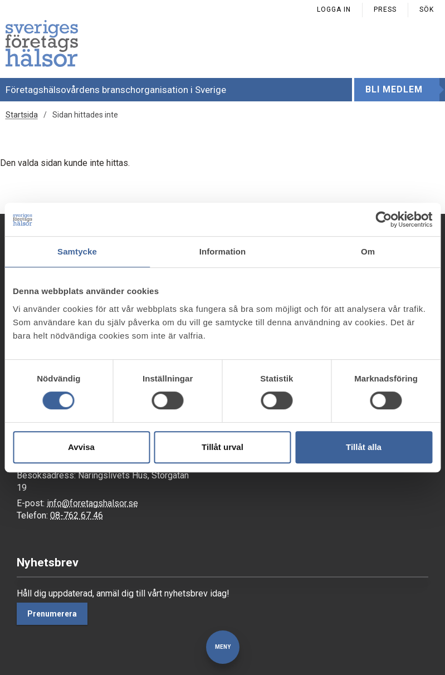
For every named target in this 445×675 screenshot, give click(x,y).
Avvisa (81, 447)
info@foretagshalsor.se (92, 503)
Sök (426, 9)
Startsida (22, 114)
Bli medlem (394, 89)
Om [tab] (368, 251)
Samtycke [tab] (77, 251)
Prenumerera (52, 613)
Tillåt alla (364, 447)
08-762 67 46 (76, 515)
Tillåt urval (222, 447)
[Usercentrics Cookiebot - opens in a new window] (383, 219)
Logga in (334, 9)
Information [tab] (222, 251)
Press (385, 9)
